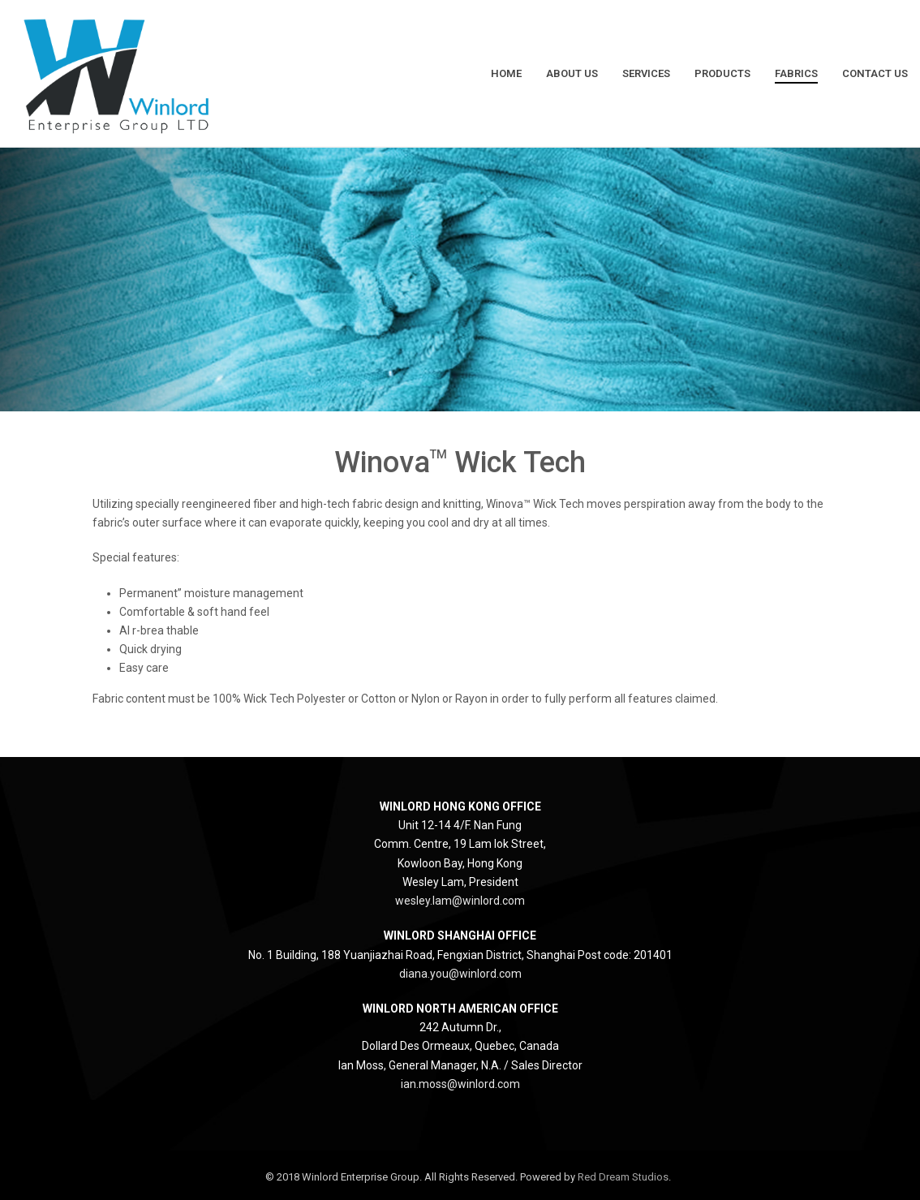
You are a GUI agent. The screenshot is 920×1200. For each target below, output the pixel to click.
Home (506, 73)
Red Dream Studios (623, 1177)
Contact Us (875, 73)
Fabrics (796, 73)
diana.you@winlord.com (460, 973)
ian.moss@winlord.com (460, 1083)
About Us (572, 73)
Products (722, 73)
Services (646, 73)
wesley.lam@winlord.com (460, 900)
